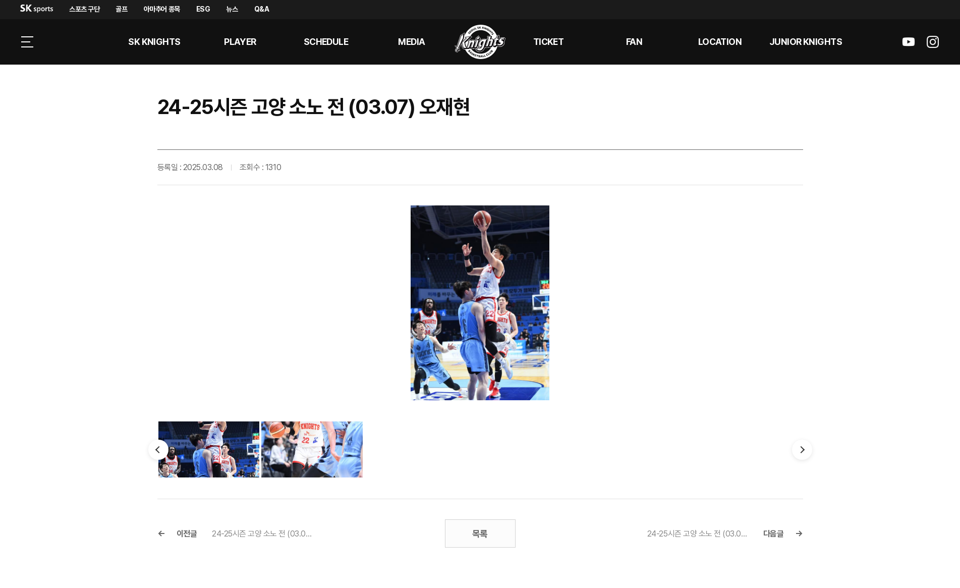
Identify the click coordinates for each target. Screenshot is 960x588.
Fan (634, 41)
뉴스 (232, 9)
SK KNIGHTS (154, 41)
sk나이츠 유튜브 (908, 42)
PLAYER (240, 41)
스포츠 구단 (84, 9)
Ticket (548, 41)
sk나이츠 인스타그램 (933, 42)
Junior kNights (805, 41)
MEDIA (411, 41)
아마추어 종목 (162, 9)
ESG (203, 9)
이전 (158, 450)
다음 (802, 450)
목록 (480, 533)
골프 (121, 9)
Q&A (261, 9)
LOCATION (720, 41)
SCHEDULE (326, 41)
